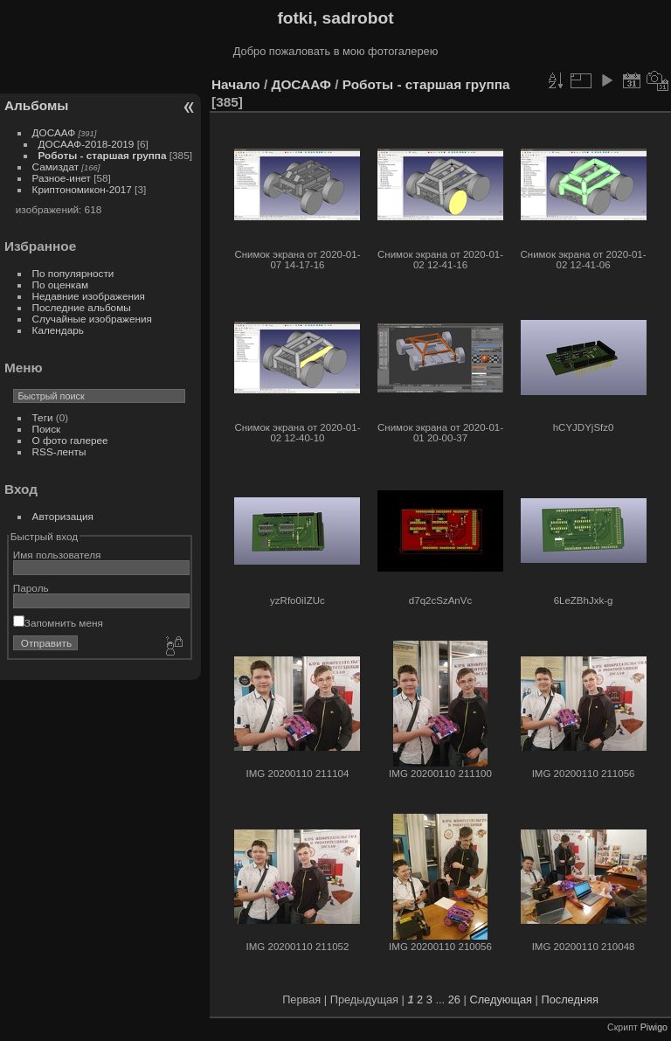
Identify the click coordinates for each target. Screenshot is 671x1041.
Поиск (46, 428)
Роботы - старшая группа (102, 155)
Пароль (31, 587)
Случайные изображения (92, 318)
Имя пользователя (57, 554)
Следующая (500, 999)
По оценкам (60, 284)
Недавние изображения (88, 296)
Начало (235, 84)
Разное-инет (61, 178)
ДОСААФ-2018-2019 (86, 143)
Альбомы (36, 105)
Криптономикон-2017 (82, 189)
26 (454, 999)
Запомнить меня (58, 622)
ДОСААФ (54, 132)
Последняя (569, 999)
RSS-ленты (59, 451)
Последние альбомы (81, 307)
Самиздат (56, 166)
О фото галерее (70, 440)
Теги (42, 417)
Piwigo (654, 1027)
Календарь (58, 330)
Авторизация (62, 516)
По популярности (73, 273)
